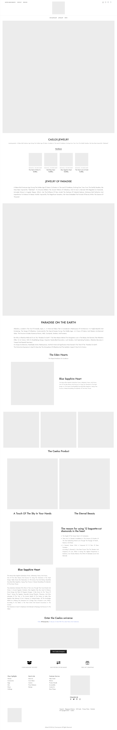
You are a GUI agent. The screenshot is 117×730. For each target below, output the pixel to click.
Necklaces (31, 168)
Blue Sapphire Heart (66, 170)
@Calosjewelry (45, 622)
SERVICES (25, 2)
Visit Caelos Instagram (58, 651)
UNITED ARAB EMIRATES (10, 2)
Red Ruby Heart (51, 170)
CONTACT (19, 2)
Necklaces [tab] (58, 149)
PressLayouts (58, 727)
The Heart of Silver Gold (35, 170)
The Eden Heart (38, 168)
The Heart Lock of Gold (81, 170)
